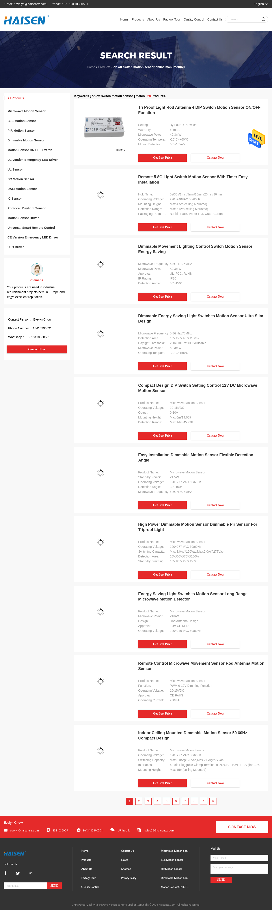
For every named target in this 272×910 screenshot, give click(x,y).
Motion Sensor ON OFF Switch (29, 150)
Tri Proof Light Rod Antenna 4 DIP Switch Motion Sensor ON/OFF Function (199, 110)
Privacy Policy (128, 878)
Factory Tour (172, 19)
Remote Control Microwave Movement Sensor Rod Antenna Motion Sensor (201, 666)
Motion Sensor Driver (23, 218)
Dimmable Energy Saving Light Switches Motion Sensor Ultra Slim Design (200, 318)
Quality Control (194, 19)
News (124, 860)
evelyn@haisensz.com (31, 4)
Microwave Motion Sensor (26, 111)
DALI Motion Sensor (22, 189)
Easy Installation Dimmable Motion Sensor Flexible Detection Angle (195, 457)
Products (138, 19)
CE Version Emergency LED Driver (32, 237)
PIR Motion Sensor (21, 130)
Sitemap (126, 869)
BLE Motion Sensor (21, 121)
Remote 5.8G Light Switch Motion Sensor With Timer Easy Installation (193, 179)
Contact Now (36, 349)
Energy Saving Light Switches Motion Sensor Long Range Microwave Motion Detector (193, 596)
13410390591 (57, 830)
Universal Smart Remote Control (31, 227)
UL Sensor (15, 169)
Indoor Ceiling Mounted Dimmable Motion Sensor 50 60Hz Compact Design (192, 735)
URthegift (120, 829)
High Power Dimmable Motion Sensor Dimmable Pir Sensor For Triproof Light (197, 527)
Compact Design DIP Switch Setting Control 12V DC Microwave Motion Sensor (197, 388)
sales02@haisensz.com (156, 830)
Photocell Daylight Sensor (26, 208)
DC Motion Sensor (20, 179)
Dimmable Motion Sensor (26, 140)
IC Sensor (14, 198)
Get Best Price (162, 157)
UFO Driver (15, 247)
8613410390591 (90, 830)
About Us (153, 19)
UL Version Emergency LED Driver (32, 159)
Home (124, 19)
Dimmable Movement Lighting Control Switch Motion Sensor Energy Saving (195, 249)
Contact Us (215, 19)
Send (54, 885)
